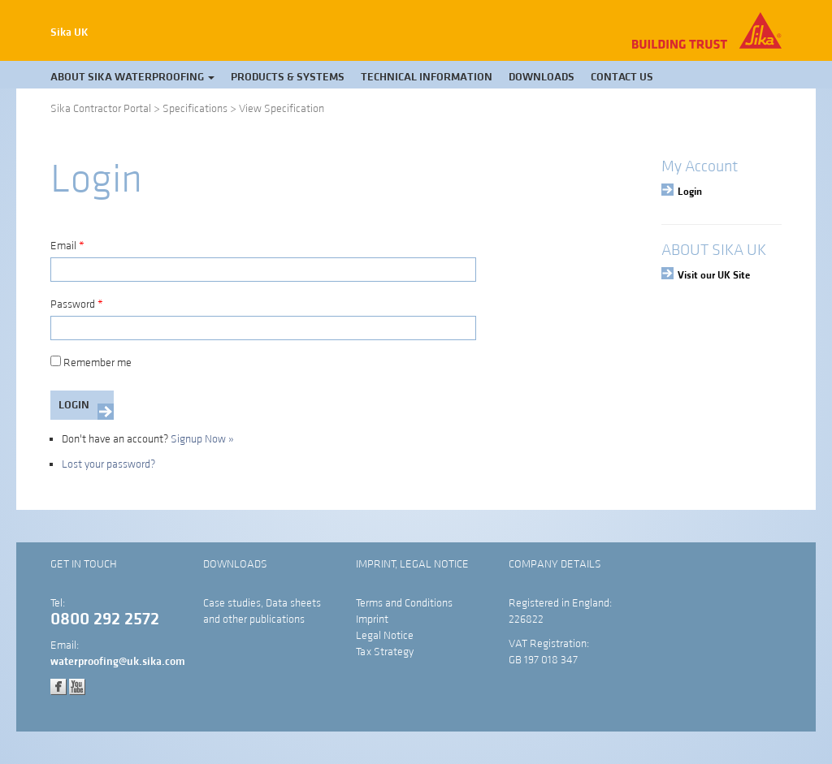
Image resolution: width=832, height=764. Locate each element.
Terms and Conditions (404, 603)
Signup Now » (202, 439)
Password (76, 304)
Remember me (91, 363)
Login (690, 191)
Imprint (372, 619)
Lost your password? (108, 464)
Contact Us (622, 77)
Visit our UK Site (714, 275)
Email (67, 246)
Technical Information (426, 77)
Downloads (541, 77)
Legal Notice (385, 635)
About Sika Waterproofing (132, 77)
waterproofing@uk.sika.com (117, 661)
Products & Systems (287, 77)
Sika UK (69, 32)
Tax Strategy (385, 652)
